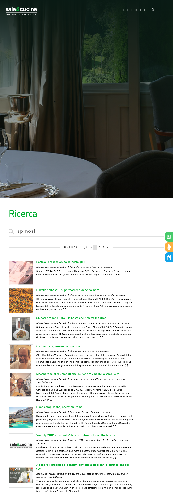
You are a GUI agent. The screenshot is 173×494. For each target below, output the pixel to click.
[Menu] (164, 10)
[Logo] (21, 10)
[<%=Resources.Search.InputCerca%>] (86, 232)
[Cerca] (153, 10)
